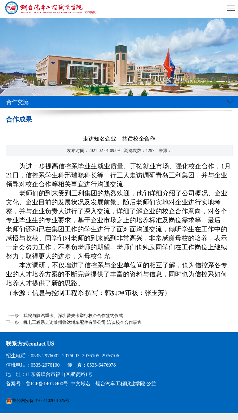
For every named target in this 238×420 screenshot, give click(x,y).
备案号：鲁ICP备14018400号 (37, 383)
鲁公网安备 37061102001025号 (40, 400)
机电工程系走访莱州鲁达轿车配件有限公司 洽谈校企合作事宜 (82, 322)
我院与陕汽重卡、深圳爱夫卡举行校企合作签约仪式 (73, 315)
